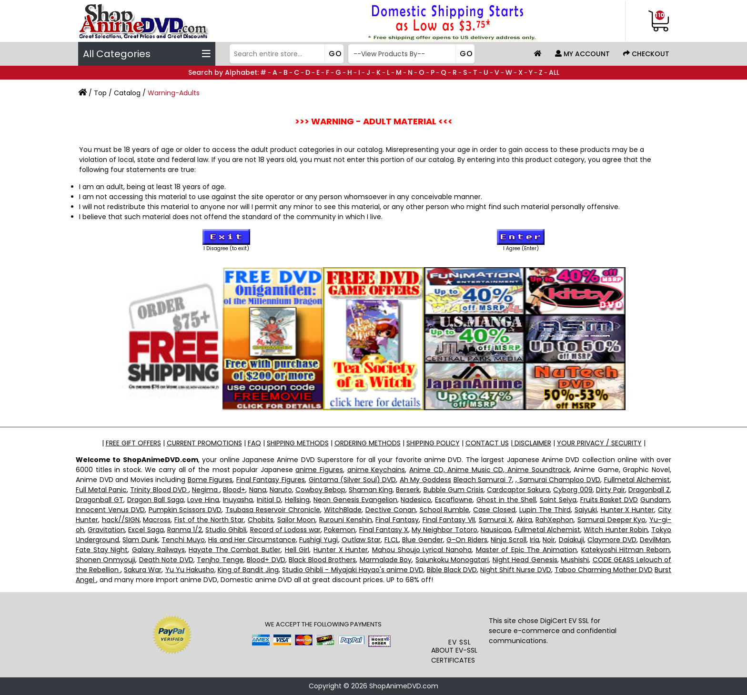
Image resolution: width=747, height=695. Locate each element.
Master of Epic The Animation (526, 549)
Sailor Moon (296, 519)
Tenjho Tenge (220, 559)
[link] (460, 618)
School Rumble (445, 509)
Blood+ (234, 489)
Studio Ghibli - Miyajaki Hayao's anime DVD (353, 569)
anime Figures (319, 469)
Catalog (127, 93)
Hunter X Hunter (628, 509)
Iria (534, 539)
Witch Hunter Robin (615, 529)
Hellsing (297, 499)
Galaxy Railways (158, 549)
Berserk (408, 489)
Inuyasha (238, 499)
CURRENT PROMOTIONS (204, 443)
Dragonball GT (99, 499)
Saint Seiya (558, 499)
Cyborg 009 (572, 489)
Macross (157, 519)
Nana (257, 489)
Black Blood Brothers (322, 559)
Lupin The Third (545, 509)
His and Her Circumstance (251, 539)
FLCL (391, 539)
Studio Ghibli (225, 529)
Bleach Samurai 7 (483, 479)
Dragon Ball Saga (155, 499)
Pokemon (339, 529)
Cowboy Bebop (320, 489)
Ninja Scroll (508, 539)
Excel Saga (145, 529)
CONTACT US (487, 443)
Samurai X (496, 519)
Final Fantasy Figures (270, 479)
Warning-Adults (174, 93)
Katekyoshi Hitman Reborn (625, 549)
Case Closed (494, 509)
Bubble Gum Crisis (454, 489)
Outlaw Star (361, 539)
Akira (524, 519)
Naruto (281, 489)
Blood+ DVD (266, 559)
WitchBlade (343, 509)
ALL (554, 72)
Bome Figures (210, 479)
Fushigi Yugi (318, 539)
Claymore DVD (611, 539)
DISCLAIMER (532, 443)
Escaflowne (454, 499)
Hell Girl (297, 549)
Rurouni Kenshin (345, 519)
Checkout (646, 54)
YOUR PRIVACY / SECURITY (599, 443)
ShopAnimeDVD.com (403, 686)
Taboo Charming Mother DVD (604, 569)
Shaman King (371, 489)
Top (100, 93)
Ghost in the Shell (506, 499)
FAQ (254, 443)
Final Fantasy (397, 519)
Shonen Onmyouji (105, 559)
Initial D (269, 499)
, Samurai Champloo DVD (557, 479)
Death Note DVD (166, 559)
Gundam (655, 499)
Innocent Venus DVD (110, 509)
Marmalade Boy (386, 559)
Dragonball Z (649, 489)
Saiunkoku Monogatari (452, 559)
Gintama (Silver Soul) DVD (352, 479)
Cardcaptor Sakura (518, 489)
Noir (549, 539)
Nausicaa (496, 529)
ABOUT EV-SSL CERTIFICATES (454, 655)
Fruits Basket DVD (609, 499)
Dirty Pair (610, 489)
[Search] (286, 53)
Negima (206, 489)
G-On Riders (466, 539)
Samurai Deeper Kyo (611, 519)
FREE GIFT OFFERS (133, 443)
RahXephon (554, 519)
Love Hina (203, 499)
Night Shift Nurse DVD (515, 569)
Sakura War (143, 569)
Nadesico (416, 499)
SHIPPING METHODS (298, 443)
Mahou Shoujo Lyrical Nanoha (422, 549)
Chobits (260, 519)
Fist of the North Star (209, 519)
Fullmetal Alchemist (637, 479)
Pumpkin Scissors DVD (185, 509)
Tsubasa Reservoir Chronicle (272, 509)
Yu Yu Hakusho (189, 569)
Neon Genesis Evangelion (355, 499)
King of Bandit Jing (248, 569)
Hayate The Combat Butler (235, 549)
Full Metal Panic (101, 489)
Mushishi (575, 559)
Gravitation (106, 529)
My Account (582, 54)
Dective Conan (390, 509)
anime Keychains (376, 469)
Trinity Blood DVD (159, 489)
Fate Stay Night (102, 549)
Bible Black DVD (452, 569)
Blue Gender (422, 539)
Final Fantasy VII (449, 519)
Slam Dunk (140, 539)
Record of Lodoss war (285, 529)
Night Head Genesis (525, 559)
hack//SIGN (121, 519)
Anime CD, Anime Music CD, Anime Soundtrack (489, 469)
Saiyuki (586, 509)
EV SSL (459, 642)
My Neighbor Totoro (444, 529)
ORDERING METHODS (367, 443)
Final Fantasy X (383, 529)
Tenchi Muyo (183, 539)
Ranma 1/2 (184, 529)
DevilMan (655, 539)
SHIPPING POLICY (433, 443)
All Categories (147, 53)
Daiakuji (571, 539)
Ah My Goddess (425, 479)
